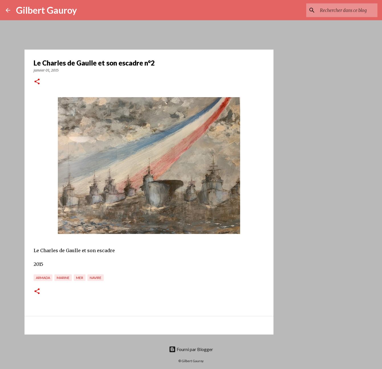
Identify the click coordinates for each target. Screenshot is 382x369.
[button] (37, 82)
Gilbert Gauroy (46, 10)
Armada (43, 278)
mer (79, 278)
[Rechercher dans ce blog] (347, 10)
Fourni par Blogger (191, 349)
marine (63, 278)
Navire (95, 278)
